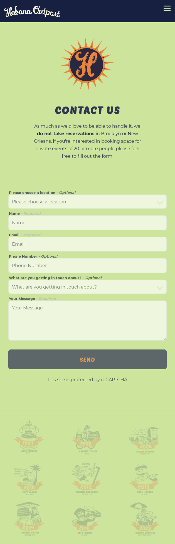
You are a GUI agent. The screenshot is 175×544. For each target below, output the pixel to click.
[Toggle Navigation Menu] (167, 8)
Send (87, 360)
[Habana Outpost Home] (32, 11)
